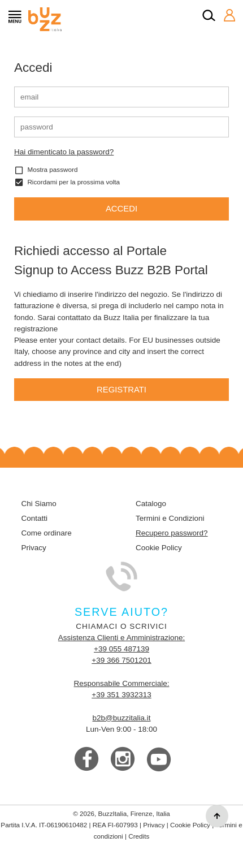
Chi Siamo (39, 503)
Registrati (121, 389)
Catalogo (151, 503)
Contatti (34, 518)
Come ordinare (46, 533)
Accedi (121, 208)
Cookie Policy (159, 547)
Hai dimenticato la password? (64, 152)
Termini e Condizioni (170, 518)
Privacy (33, 547)
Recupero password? (172, 533)
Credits (138, 836)
